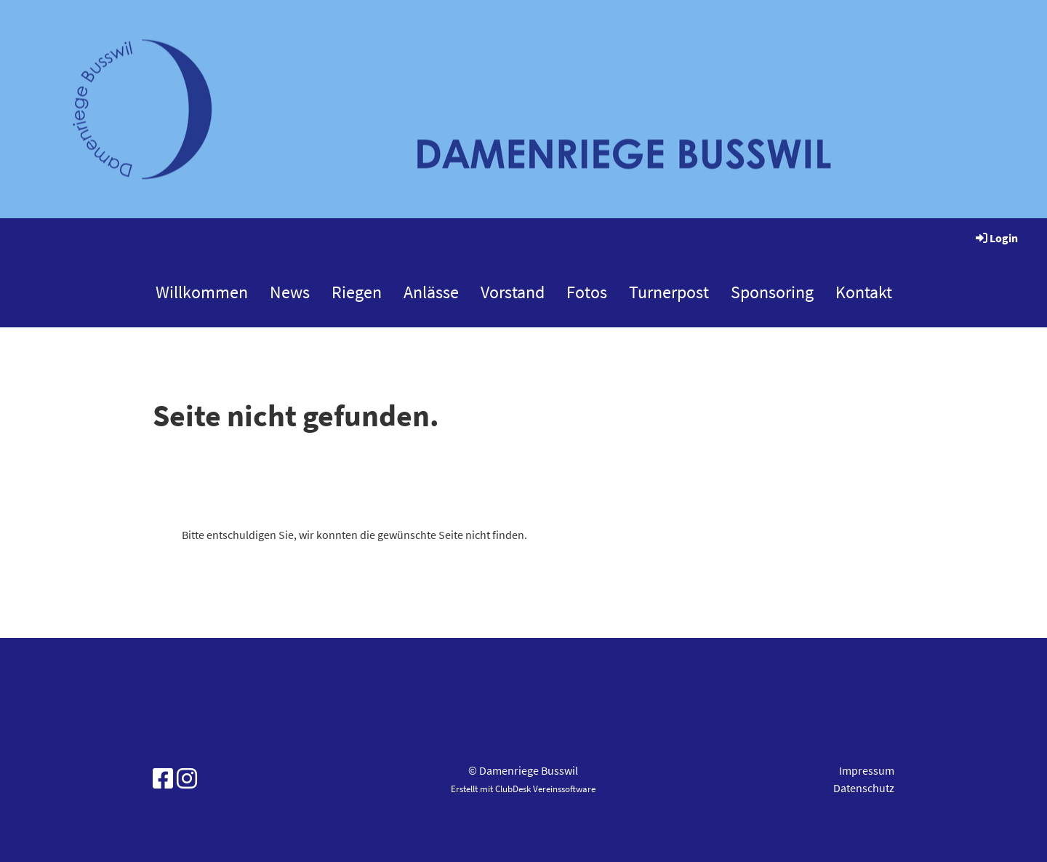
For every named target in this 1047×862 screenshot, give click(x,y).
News (290, 292)
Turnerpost (669, 292)
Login (996, 238)
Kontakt (863, 292)
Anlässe (431, 292)
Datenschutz (863, 788)
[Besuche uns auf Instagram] (187, 779)
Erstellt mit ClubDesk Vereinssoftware (523, 788)
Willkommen (202, 292)
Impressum (866, 770)
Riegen (357, 292)
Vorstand (513, 292)
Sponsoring (772, 292)
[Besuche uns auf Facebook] (163, 779)
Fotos (586, 292)
